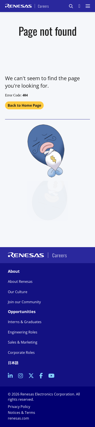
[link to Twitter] (31, 376)
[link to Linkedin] (10, 376)
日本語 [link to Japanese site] (13, 362)
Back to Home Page (24, 105)
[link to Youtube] (51, 376)
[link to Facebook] (41, 376)
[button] (71, 6)
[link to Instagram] (20, 376)
